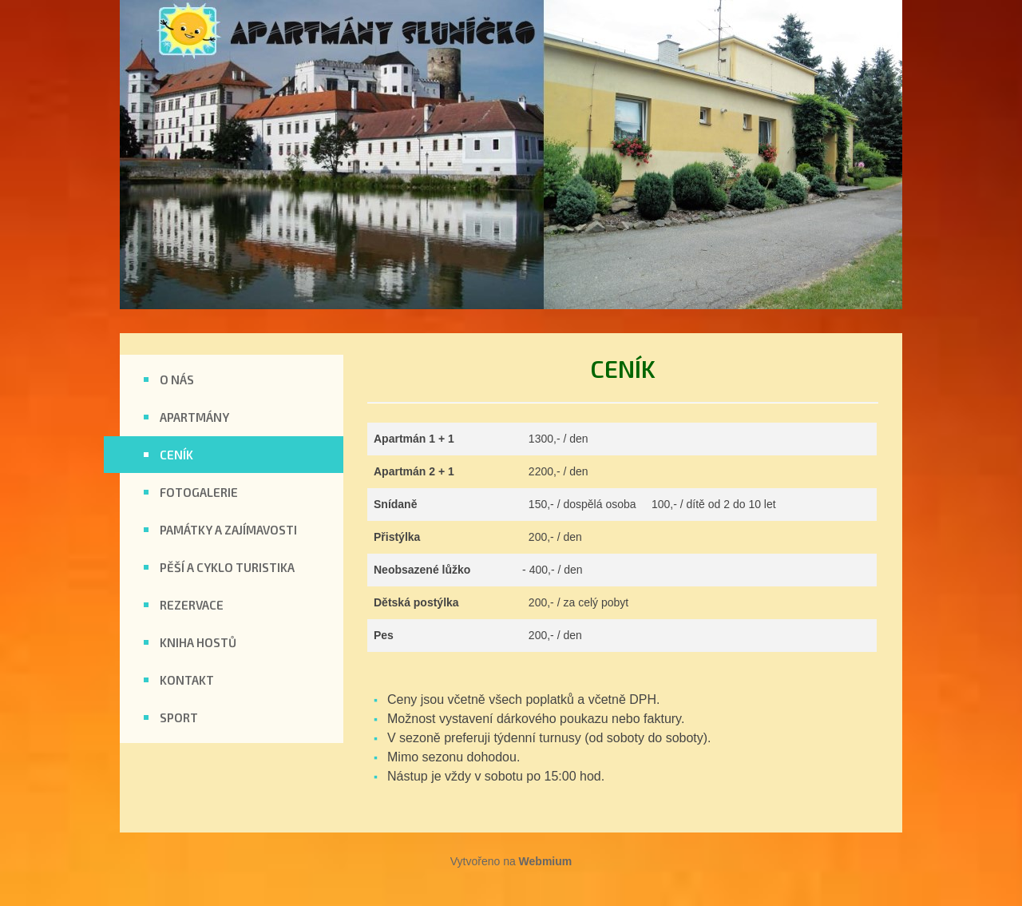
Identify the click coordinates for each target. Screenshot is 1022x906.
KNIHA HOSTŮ (198, 642)
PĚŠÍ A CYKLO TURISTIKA (227, 567)
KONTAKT (187, 680)
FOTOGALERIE (199, 492)
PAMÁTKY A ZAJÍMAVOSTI (228, 530)
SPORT (179, 717)
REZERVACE (192, 605)
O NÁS (177, 379)
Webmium (545, 861)
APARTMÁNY (194, 417)
